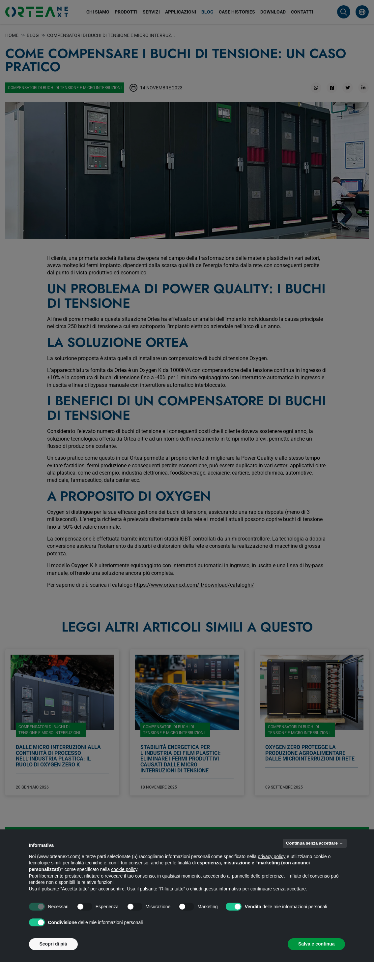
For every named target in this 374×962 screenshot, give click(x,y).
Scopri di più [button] (54, 943)
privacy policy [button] (271, 856)
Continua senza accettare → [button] (314, 843)
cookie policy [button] (124, 869)
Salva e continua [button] (316, 943)
